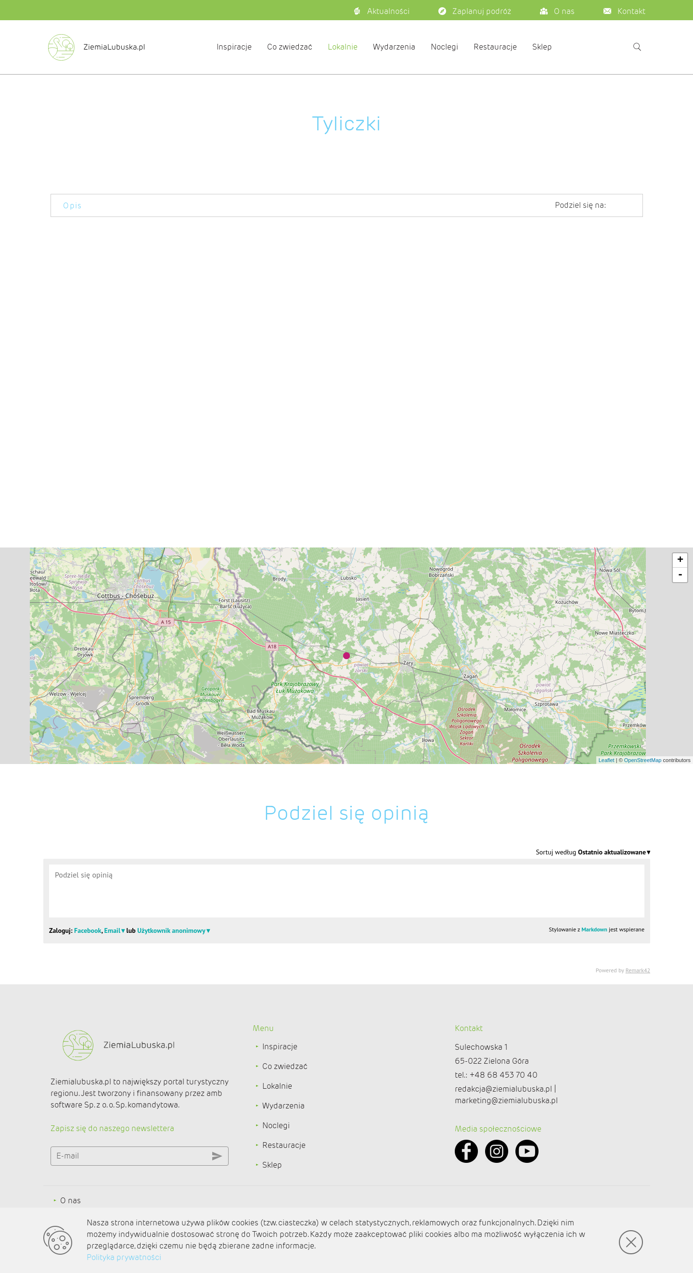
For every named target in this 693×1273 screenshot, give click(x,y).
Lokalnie (343, 47)
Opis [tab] (72, 206)
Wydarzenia (394, 47)
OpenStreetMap (643, 760)
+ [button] (680, 560)
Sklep (542, 47)
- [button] (680, 575)
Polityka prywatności (124, 1257)
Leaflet (607, 760)
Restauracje (495, 47)
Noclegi (444, 47)
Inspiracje (234, 47)
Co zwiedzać (289, 47)
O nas (70, 1201)
